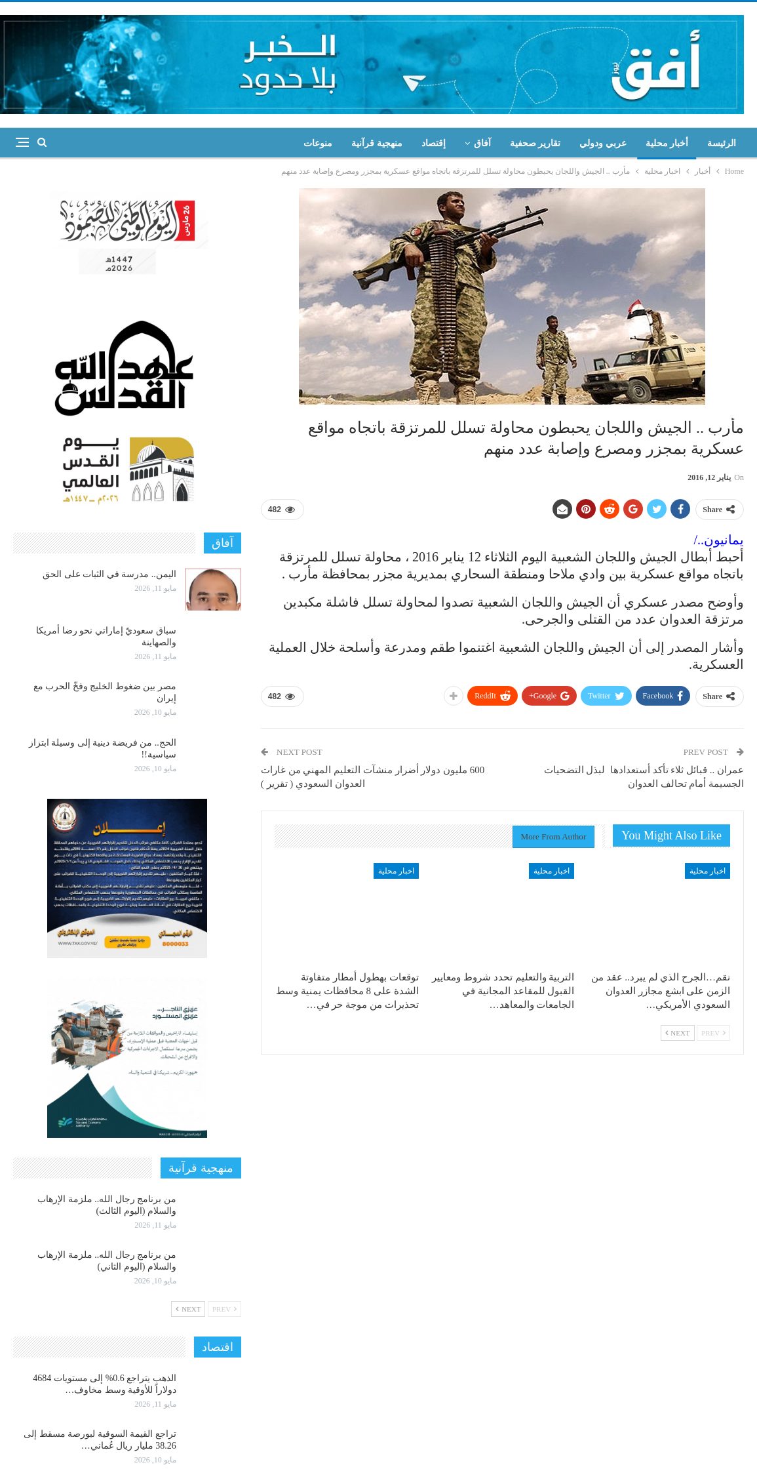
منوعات (317, 143)
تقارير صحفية (535, 143)
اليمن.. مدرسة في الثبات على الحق (109, 574)
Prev (713, 1033)
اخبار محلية (707, 870)
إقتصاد (433, 143)
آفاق (482, 143)
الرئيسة (721, 143)
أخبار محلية (667, 143)
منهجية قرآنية (376, 143)
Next (677, 1033)
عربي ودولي (603, 143)
